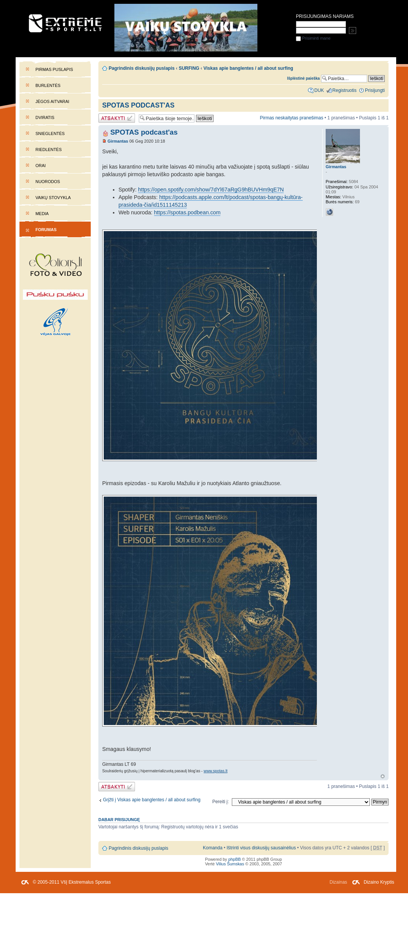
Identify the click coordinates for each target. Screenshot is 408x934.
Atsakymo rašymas (116, 118)
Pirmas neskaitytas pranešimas (291, 118)
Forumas (45, 229)
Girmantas (118, 141)
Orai (40, 165)
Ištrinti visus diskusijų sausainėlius (261, 847)
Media (42, 213)
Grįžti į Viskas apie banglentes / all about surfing (152, 799)
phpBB (234, 859)
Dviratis (45, 117)
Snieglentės (50, 133)
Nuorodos (47, 181)
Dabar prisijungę (119, 819)
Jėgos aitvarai (52, 101)
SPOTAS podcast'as (138, 105)
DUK (319, 90)
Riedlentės (48, 149)
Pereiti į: (220, 801)
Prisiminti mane (313, 38)
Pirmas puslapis (54, 69)
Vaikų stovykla (53, 197)
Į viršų (383, 776)
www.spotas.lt (215, 771)
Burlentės (48, 85)
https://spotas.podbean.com (187, 212)
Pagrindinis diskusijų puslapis (142, 68)
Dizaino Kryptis (379, 882)
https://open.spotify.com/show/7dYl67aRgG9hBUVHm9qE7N (211, 189)
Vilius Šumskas (230, 864)
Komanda (212, 847)
